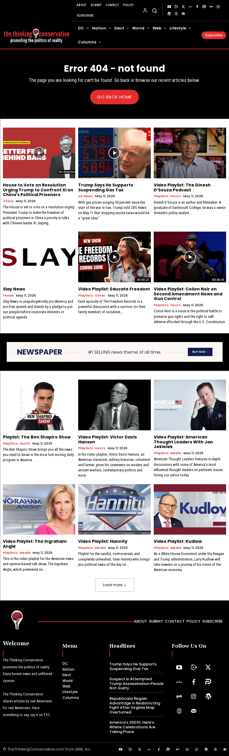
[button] (154, 10)
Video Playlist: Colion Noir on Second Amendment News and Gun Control (188, 294)
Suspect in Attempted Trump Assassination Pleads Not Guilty (136, 683)
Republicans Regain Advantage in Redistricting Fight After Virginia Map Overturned (134, 705)
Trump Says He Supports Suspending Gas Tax (105, 187)
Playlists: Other (92, 295)
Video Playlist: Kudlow (178, 541)
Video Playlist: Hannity (102, 541)
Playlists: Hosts (167, 196)
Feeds (8, 295)
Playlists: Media (167, 453)
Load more (114, 584)
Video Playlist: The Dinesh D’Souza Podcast (182, 187)
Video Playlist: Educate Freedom (114, 289)
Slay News (14, 289)
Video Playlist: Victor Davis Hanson (107, 439)
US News (85, 196)
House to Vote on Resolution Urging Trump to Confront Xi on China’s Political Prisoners (38, 190)
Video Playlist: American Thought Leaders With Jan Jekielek (183, 442)
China (8, 201)
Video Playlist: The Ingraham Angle (35, 543)
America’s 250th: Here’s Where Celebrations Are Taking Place (132, 727)
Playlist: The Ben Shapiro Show (37, 437)
